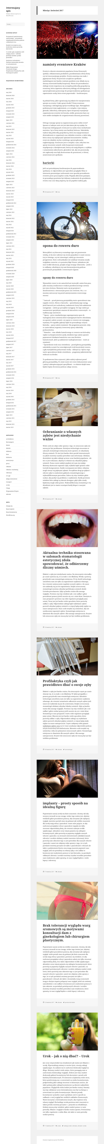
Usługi (8, 488)
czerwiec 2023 (10, 188)
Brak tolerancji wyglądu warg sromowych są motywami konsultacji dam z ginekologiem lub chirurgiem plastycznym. (66, 932)
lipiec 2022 (9, 209)
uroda (8, 485)
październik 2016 (11, 372)
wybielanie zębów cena (51, 726)
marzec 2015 (10, 427)
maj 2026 (9, 92)
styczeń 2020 (10, 289)
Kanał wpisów (10, 509)
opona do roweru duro (61, 245)
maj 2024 (9, 160)
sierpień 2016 (10, 378)
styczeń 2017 (10, 366)
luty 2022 (9, 224)
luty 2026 (9, 102)
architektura (10, 439)
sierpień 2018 (10, 317)
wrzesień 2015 (10, 409)
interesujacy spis (13, 9)
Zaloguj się (9, 506)
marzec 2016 (10, 390)
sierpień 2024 (10, 151)
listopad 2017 (10, 338)
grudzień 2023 (10, 175)
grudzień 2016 (10, 369)
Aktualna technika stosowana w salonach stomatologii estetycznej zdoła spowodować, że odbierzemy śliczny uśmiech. (67, 560)
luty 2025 (9, 135)
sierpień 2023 (10, 181)
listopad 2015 (10, 403)
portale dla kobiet (70, 1002)
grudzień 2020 (10, 264)
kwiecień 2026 (10, 95)
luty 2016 (9, 393)
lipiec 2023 (9, 184)
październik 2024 (11, 145)
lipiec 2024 (9, 154)
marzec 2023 (10, 194)
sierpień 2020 (10, 277)
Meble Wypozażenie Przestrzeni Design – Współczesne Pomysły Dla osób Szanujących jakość (15, 70)
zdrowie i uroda (82, 1126)
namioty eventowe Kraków (64, 64)
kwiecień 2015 (10, 424)
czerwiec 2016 (10, 384)
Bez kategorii (10, 442)
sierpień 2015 (10, 412)
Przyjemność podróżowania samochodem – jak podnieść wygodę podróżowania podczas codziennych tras (15, 39)
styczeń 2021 (10, 261)
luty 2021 (9, 258)
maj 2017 (9, 353)
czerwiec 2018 (10, 323)
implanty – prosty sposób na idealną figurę (65, 805)
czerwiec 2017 (10, 350)
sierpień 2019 (10, 295)
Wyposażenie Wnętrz (12, 491)
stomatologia (68, 749)
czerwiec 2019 (10, 298)
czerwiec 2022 (10, 212)
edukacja (8, 451)
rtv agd (8, 476)
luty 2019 (9, 304)
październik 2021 (11, 234)
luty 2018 (9, 332)
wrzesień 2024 (10, 148)
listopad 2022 (10, 200)
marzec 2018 (10, 329)
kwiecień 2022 (10, 218)
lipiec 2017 (9, 347)
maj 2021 (9, 249)
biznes (8, 445)
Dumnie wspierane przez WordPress (53, 1140)
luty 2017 (9, 363)
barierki (48, 163)
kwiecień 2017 (10, 357)
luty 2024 (9, 169)
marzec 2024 (10, 166)
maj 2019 (9, 301)
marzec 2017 (10, 360)
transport (9, 482)
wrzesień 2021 (10, 237)
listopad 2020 (10, 267)
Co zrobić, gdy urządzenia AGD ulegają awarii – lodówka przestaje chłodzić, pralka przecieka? (15, 54)
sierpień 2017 (10, 344)
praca (8, 463)
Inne (7, 454)
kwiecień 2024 (10, 163)
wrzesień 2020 (10, 274)
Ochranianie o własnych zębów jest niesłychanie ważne (62, 435)
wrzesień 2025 (10, 114)
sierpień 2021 (10, 240)
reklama (8, 466)
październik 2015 (11, 406)
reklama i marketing (12, 470)
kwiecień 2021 (10, 252)
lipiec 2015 (9, 415)
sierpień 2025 (10, 117)
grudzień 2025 (10, 108)
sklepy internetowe (11, 479)
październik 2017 (11, 341)
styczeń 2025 (10, 138)
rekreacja (9, 473)
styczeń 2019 (10, 307)
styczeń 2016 (10, 396)
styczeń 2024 (10, 172)
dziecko (8, 448)
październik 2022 (11, 203)
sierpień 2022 (10, 206)
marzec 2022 (10, 221)
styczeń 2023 (10, 197)
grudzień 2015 (10, 400)
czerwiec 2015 (10, 418)
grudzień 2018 (10, 310)
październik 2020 (11, 270)
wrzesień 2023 (10, 178)
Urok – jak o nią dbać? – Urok (66, 1056)
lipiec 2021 (9, 243)
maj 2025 (9, 126)
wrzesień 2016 (10, 375)
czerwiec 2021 (10, 246)
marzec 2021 (10, 255)
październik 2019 (11, 292)
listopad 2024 (10, 141)
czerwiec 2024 (10, 157)
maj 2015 (9, 421)
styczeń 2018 (10, 335)
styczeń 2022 (10, 227)
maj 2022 (9, 215)
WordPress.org (10, 515)
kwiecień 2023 (10, 191)
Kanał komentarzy (11, 512)
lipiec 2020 (9, 280)
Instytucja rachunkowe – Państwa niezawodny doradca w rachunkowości (15, 62)
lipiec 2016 (9, 381)
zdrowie (8, 494)
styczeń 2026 (10, 105)
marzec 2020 (10, 286)
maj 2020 (9, 283)
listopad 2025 (10, 111)
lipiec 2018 (9, 320)
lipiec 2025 (9, 120)
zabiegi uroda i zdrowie (70, 1126)
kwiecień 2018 (10, 326)
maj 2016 (9, 387)
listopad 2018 (10, 313)
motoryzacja (9, 460)
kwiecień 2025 (10, 129)
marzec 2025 (10, 132)
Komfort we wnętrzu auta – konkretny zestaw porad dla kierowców (14, 47)
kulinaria (9, 457)
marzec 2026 (10, 98)
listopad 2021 (10, 231)
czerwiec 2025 (10, 123)
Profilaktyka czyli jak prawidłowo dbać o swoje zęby (67, 683)
